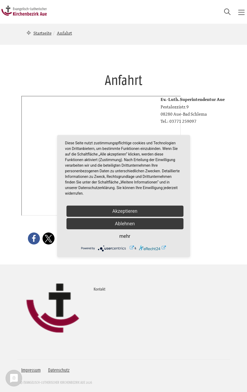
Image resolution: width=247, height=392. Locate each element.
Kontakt (99, 289)
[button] (34, 238)
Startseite (43, 33)
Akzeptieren (124, 211)
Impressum (31, 370)
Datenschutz (59, 370)
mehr (124, 236)
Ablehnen (125, 223)
